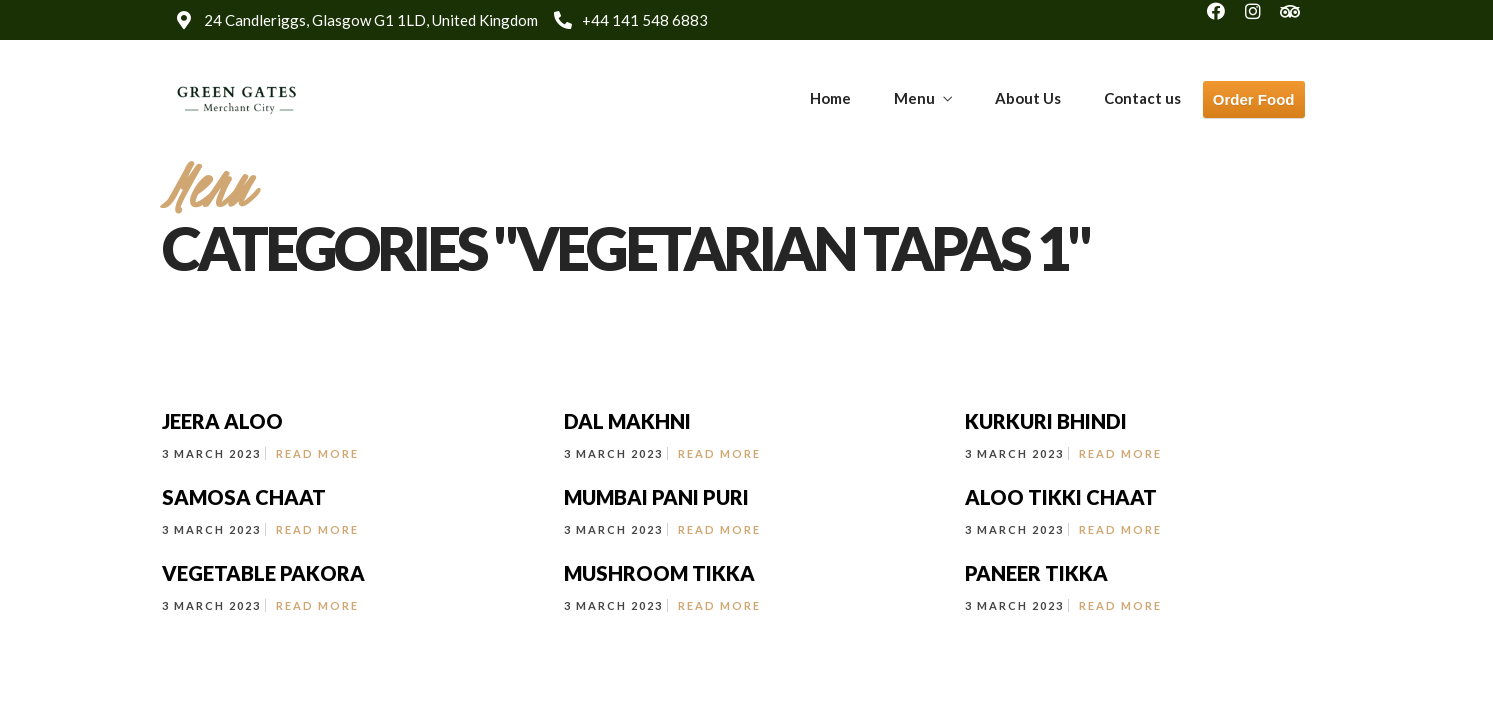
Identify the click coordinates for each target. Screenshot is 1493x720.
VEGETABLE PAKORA (263, 573)
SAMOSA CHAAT (244, 497)
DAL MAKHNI (627, 421)
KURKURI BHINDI (1046, 421)
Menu (914, 98)
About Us (1028, 98)
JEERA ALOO (222, 421)
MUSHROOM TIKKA (659, 573)
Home (830, 98)
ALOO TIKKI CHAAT (1061, 497)
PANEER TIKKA (1036, 573)
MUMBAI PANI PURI (656, 497)
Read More (317, 453)
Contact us (1142, 98)
